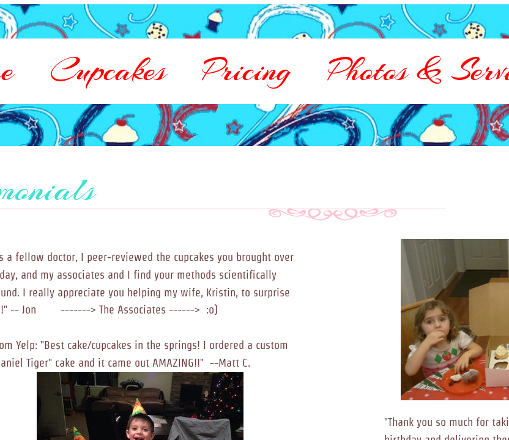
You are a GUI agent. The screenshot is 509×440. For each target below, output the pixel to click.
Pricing (246, 70)
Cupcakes (108, 70)
